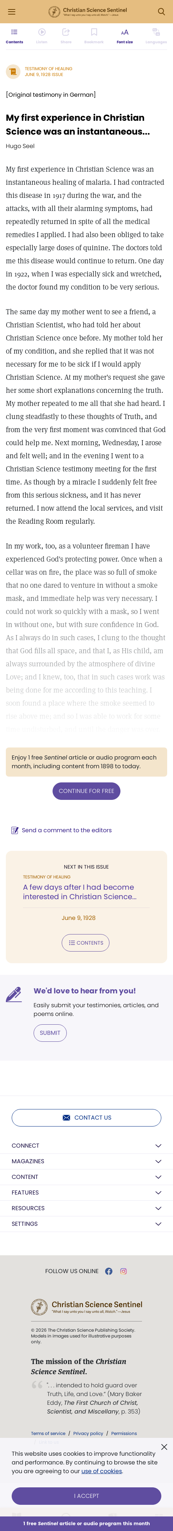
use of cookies (101, 1471)
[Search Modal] (161, 12)
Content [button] (25, 1177)
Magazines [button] (28, 1161)
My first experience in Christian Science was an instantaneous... (78, 124)
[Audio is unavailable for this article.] (41, 36)
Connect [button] (25, 1145)
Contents (85, 942)
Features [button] (25, 1192)
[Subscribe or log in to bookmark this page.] (94, 36)
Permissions (124, 1433)
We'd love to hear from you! (85, 990)
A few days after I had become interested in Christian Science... (80, 892)
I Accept (86, 1496)
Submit (50, 1033)
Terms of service (48, 1433)
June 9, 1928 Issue (44, 74)
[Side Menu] (11, 12)
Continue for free (86, 791)
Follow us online (72, 1271)
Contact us (86, 1117)
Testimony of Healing (48, 68)
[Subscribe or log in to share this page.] (66, 36)
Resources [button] (28, 1208)
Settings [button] (25, 1224)
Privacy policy (88, 1433)
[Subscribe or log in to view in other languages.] (156, 36)
